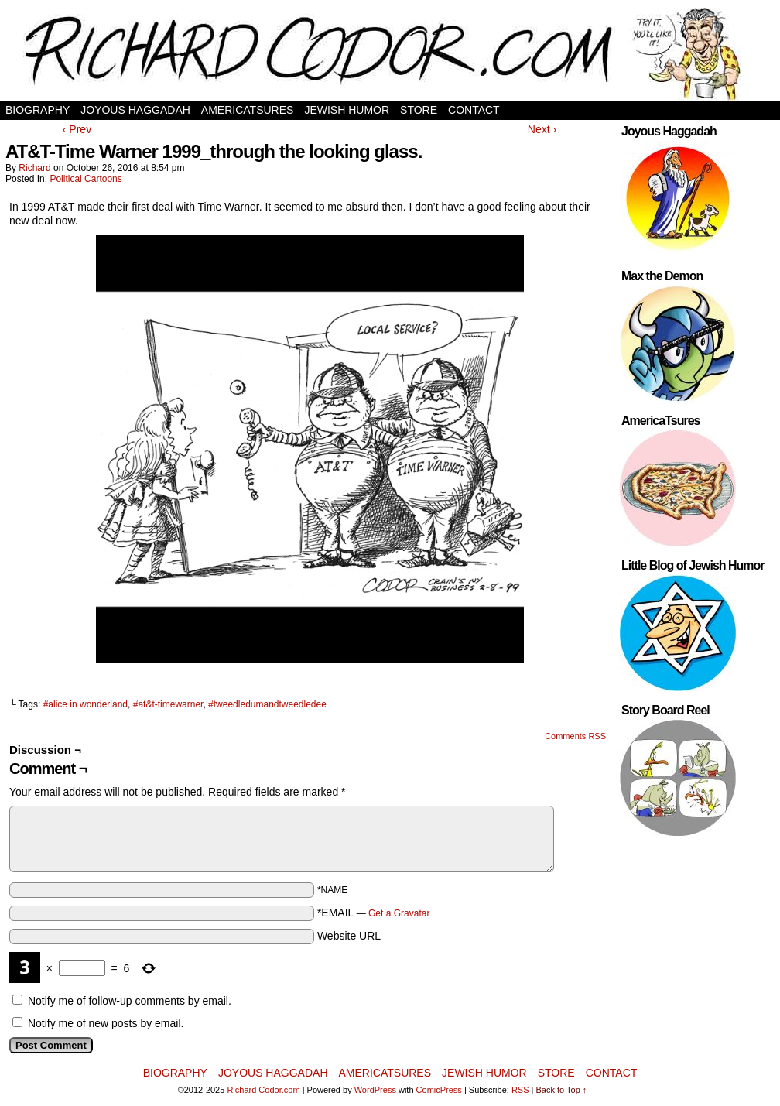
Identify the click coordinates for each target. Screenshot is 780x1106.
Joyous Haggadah (135, 110)
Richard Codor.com (263, 1089)
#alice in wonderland (85, 704)
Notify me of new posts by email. (106, 1023)
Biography (37, 110)
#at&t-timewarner (168, 704)
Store (418, 110)
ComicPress (439, 1089)
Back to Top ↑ (561, 1089)
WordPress (375, 1089)
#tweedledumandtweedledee (267, 704)
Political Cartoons (85, 178)
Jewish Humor (346, 110)
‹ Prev (77, 129)
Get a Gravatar (398, 913)
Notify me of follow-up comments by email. (129, 1001)
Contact (474, 110)
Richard (34, 168)
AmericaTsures (247, 110)
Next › (542, 129)
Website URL (349, 936)
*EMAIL (373, 912)
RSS (520, 1089)
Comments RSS (575, 736)
